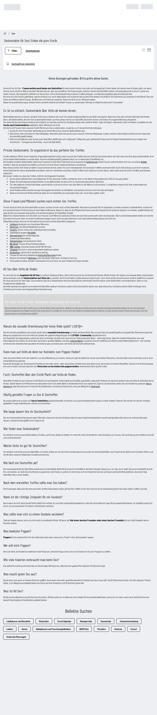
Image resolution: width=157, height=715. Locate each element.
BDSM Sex (84, 628)
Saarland (95, 386)
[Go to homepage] (5, 33)
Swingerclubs (16, 235)
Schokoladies (16, 240)
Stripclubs (44, 621)
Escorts (13, 229)
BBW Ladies (15, 246)
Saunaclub (106, 621)
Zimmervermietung (129, 621)
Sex (13, 33)
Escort (134, 628)
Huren (24, 628)
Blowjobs (32, 257)
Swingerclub (86, 621)
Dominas (14, 226)
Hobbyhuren (92, 161)
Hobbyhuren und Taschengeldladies (53, 628)
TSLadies (101, 628)
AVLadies (14, 243)
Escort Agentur (64, 621)
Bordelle (32, 232)
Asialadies (15, 252)
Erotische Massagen (16, 636)
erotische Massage (47, 255)
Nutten (144, 161)
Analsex (118, 628)
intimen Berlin (76, 340)
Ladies (10, 628)
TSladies (14, 249)
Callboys (14, 224)
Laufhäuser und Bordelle (18, 621)
